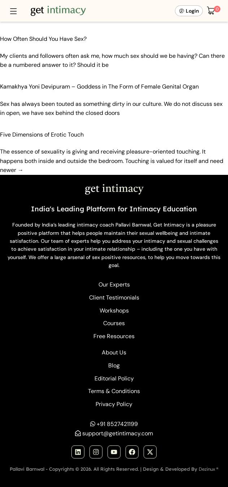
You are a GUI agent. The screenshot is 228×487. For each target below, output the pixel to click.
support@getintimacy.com (117, 433)
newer (11, 170)
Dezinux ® (209, 469)
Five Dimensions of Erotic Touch (42, 134)
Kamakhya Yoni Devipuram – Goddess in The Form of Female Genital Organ (99, 86)
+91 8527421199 (117, 424)
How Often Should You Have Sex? (43, 39)
